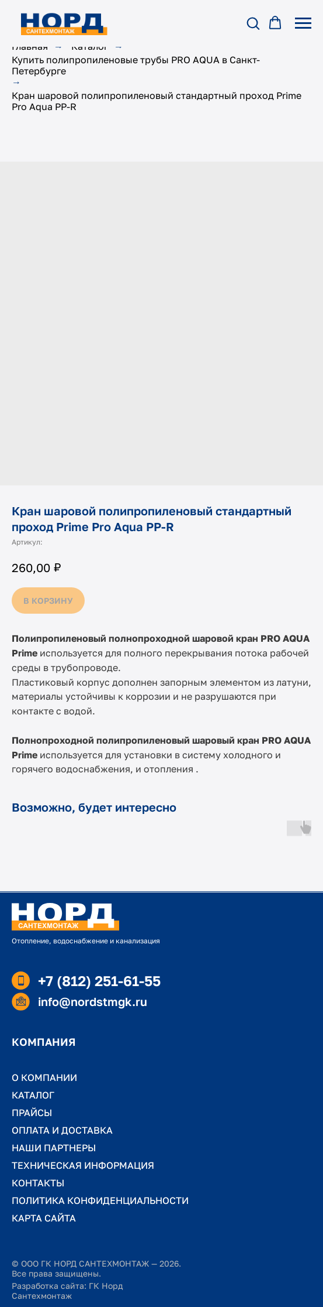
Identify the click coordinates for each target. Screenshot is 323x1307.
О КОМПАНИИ (44, 1077)
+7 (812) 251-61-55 (99, 980)
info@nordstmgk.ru (92, 1001)
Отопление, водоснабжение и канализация (86, 940)
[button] (253, 23)
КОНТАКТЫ (38, 1183)
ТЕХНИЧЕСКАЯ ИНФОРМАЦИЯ (83, 1165)
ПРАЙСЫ (32, 1112)
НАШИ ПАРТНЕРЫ (54, 1148)
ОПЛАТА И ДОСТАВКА (62, 1130)
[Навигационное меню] (303, 23)
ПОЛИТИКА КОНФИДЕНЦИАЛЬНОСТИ (100, 1200)
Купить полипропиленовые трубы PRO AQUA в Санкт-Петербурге (136, 65)
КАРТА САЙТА (44, 1218)
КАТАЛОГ (33, 1095)
